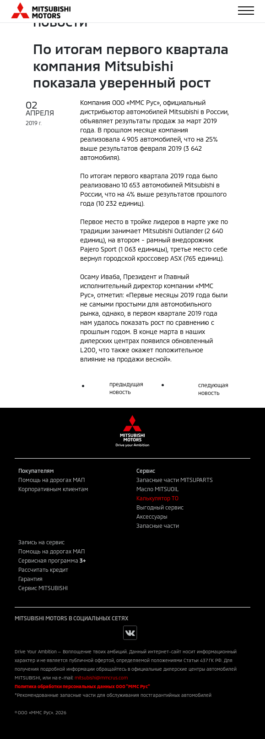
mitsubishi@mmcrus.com (101, 677)
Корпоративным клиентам (53, 489)
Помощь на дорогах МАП (51, 479)
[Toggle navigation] (246, 10)
